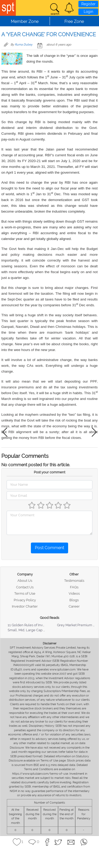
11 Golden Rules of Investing (30, 625)
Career (74, 606)
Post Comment (49, 547)
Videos (74, 593)
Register (88, 4)
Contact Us (25, 587)
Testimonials (74, 581)
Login (88, 11)
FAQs (74, 587)
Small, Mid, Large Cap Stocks (31, 630)
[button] (69, 8)
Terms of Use (24, 593)
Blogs (74, 600)
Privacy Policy (25, 600)
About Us (24, 581)
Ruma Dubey (23, 44)
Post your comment (49, 472)
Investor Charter (25, 606)
